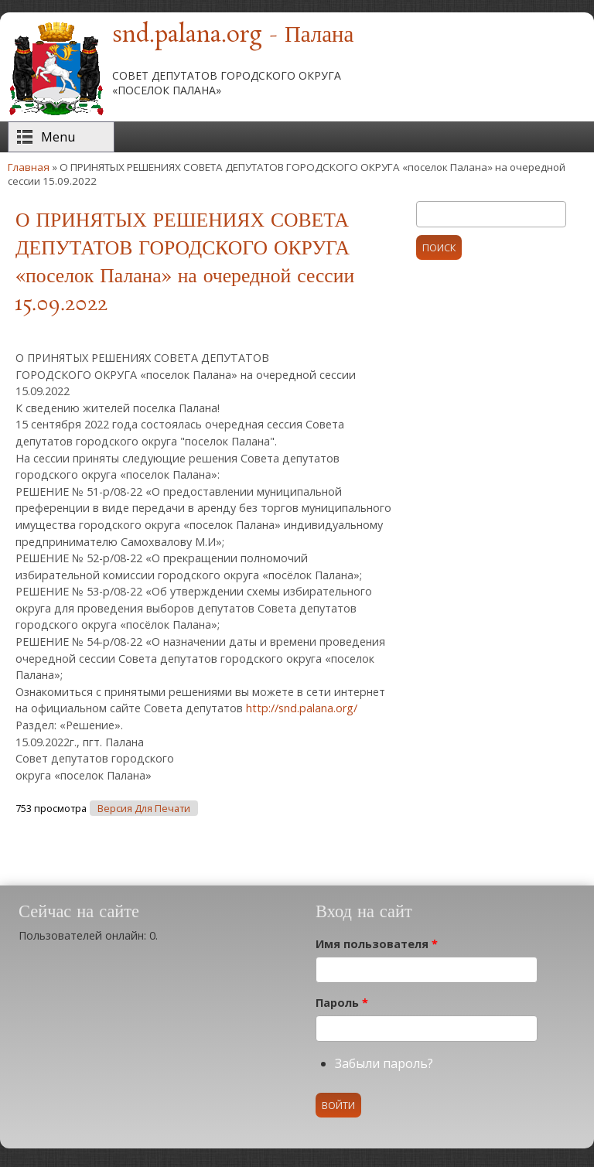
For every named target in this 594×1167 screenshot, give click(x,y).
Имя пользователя (377, 944)
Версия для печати (143, 808)
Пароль (342, 1002)
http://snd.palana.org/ (301, 708)
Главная (29, 167)
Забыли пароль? (384, 1063)
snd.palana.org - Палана (232, 35)
